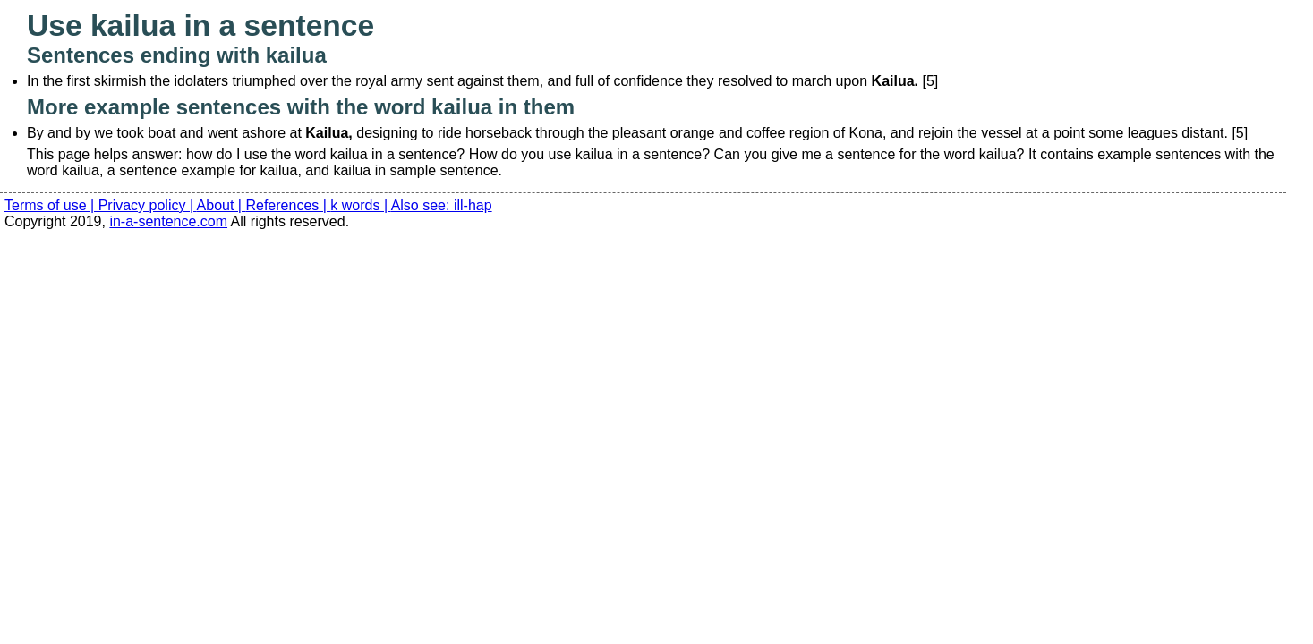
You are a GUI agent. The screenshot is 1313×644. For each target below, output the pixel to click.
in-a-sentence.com (168, 221)
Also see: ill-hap (441, 205)
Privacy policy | (147, 205)
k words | (360, 205)
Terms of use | (51, 205)
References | (287, 205)
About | (221, 205)
